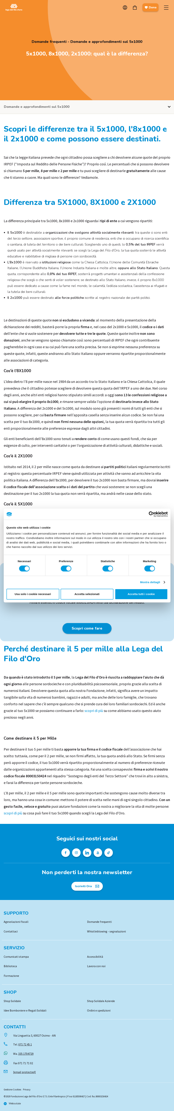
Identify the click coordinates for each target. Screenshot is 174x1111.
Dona (150, 7)
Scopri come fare (87, 628)
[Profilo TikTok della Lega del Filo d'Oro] (108, 852)
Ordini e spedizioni (98, 1010)
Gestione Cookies (12, 1089)
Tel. (22, 1044)
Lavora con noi (96, 966)
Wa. (23, 1054)
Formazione (11, 976)
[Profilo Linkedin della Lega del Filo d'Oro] (87, 852)
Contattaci (11, 931)
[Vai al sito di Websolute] (12, 1104)
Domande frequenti (99, 922)
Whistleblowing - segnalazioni (106, 931)
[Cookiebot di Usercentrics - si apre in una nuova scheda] (151, 514)
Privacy (26, 1089)
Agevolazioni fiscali (16, 922)
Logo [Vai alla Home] (15, 7)
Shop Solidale (12, 1001)
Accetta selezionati (87, 594)
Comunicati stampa (16, 956)
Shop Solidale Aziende (101, 1001)
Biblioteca (10, 966)
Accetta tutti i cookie (141, 594)
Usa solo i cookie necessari (33, 594)
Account (125, 7)
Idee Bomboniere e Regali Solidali (25, 1010)
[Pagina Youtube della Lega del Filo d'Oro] (97, 852)
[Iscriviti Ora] (87, 886)
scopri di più (93, 710)
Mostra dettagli (150, 582)
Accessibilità (95, 956)
